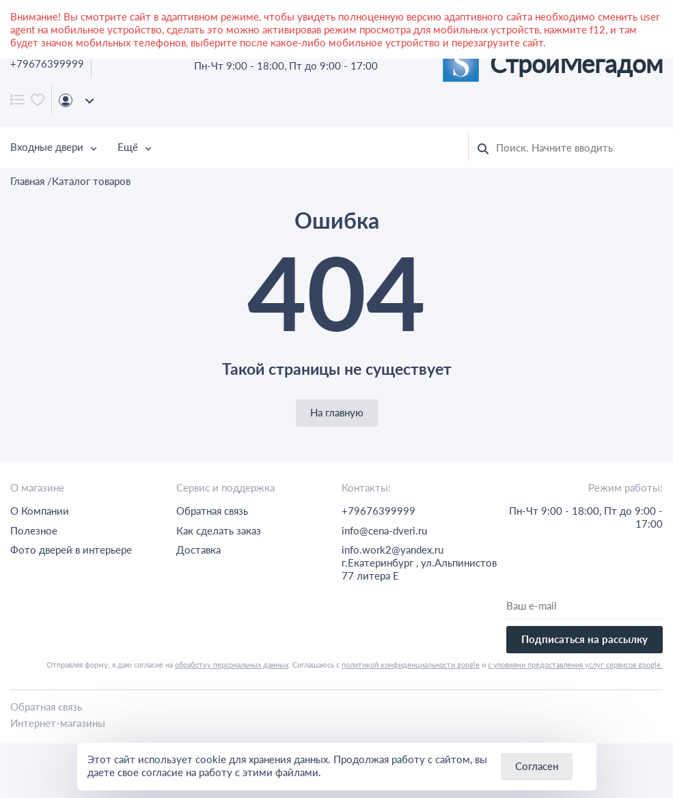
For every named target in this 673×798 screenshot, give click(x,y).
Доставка (198, 549)
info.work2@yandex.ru (392, 549)
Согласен (536, 766)
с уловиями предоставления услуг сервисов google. (575, 664)
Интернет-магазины (57, 723)
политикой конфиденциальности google (411, 664)
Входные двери (46, 147)
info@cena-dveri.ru (384, 530)
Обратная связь (212, 510)
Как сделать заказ (218, 530)
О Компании (39, 510)
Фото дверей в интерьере (71, 549)
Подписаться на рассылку (584, 639)
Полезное (33, 530)
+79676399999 (47, 63)
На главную (336, 412)
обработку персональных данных (231, 664)
